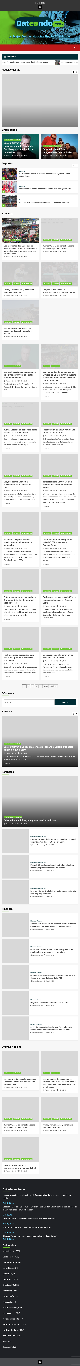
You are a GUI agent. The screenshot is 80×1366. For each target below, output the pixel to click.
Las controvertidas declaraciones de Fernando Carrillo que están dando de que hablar (20, 375)
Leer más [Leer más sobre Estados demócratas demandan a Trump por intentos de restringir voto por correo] (7, 619)
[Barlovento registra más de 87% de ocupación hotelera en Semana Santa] (59, 581)
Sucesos (6, 1347)
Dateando (7, 1274)
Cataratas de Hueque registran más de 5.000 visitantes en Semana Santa (57, 542)
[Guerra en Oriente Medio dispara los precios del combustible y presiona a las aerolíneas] (15, 951)
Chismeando (8, 1262)
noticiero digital (10, 1336)
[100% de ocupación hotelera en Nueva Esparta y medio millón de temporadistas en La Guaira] (15, 1028)
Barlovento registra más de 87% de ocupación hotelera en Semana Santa (59, 600)
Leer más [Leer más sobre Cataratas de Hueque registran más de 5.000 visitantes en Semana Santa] (46, 564)
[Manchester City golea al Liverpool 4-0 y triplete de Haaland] (9, 201)
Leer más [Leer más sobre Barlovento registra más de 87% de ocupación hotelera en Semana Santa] (46, 622)
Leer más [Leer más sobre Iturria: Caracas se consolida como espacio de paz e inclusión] (7, 449)
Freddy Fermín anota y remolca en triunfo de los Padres (27, 1227)
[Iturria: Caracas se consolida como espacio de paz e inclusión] (40, 112)
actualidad (7, 1251)
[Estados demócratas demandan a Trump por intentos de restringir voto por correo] (20, 581)
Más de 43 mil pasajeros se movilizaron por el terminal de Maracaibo (18, 542)
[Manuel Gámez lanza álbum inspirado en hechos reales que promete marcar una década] (15, 867)
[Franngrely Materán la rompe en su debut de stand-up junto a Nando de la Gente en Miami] (15, 841)
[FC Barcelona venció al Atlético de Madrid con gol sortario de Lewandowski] (9, 174)
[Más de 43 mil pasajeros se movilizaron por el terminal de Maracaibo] (20, 524)
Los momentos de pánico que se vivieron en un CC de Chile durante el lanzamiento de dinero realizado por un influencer (40, 1208)
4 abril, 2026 (62, 156)
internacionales (10, 1307)
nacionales (7, 1313)
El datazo (7, 1285)
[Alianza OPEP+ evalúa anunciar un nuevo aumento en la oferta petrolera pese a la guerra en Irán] (15, 925)
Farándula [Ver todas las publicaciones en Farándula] (57, 146)
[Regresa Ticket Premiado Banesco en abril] (15, 1003)
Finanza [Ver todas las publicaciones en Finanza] (39, 921)
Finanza (6, 1302)
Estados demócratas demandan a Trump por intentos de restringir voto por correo (20, 600)
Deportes (7, 1279)
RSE (4, 1341)
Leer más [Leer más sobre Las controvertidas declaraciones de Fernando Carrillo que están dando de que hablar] (7, 394)
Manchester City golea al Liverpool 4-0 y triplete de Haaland (44, 202)
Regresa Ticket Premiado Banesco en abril (49, 1002)
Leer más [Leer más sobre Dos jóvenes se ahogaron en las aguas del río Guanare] (46, 677)
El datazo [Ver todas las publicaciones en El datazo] (8, 239)
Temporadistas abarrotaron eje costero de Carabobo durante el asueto (18, 331)
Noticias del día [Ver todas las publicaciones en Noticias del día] (66, 239)
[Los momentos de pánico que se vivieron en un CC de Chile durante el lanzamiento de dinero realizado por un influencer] (20, 230)
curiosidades (8, 1268)
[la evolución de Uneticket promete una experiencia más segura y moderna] (15, 892)
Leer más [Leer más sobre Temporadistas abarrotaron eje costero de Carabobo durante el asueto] (46, 506)
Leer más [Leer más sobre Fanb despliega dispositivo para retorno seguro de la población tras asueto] (7, 677)
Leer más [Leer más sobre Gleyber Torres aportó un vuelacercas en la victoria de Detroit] (7, 504)
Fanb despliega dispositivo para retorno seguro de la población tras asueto (19, 658)
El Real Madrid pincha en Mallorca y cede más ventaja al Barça (45, 189)
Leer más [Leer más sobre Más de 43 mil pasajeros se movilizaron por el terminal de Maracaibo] (7, 564)
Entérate (7, 1290)
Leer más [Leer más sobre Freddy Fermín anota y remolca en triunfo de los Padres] (46, 449)
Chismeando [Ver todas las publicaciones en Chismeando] (9, 139)
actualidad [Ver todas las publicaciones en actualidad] (47, 239)
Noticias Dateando (11, 1324)
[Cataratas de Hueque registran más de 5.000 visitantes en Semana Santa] (59, 524)
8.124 (46, 686)
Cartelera (7, 1257)
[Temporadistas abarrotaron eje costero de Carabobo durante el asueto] (20, 312)
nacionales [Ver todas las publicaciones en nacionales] (16, 239)
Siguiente (53, 686)
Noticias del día (9, 1330)
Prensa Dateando (11, 156)
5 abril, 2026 (23, 156)
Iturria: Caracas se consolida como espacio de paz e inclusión (29, 1218)
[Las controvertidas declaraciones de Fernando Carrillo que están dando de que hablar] (20, 356)
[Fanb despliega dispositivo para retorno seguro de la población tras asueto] (20, 639)
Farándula (7, 1296)
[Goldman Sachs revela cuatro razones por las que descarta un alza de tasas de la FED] (15, 977)
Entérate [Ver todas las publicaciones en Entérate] (17, 139)
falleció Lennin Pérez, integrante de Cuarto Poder (30, 820)
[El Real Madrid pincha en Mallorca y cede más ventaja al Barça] (9, 187)
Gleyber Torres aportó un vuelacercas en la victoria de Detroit (17, 485)
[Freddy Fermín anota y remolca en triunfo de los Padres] (20, 274)
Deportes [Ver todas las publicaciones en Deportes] (22, 171)
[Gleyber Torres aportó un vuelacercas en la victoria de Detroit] (59, 274)
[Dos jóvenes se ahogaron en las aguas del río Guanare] (59, 639)
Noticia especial (10, 1319)
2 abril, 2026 (50, 870)
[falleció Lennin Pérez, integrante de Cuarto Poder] (40, 801)
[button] (4, 47)
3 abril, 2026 (50, 845)
